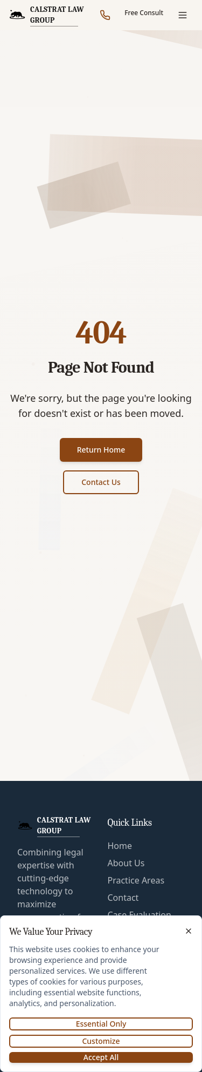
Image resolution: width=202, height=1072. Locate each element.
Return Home (101, 449)
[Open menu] (182, 15)
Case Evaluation (139, 915)
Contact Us (101, 482)
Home (120, 846)
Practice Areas (136, 880)
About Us (126, 863)
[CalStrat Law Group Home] (51, 15)
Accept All (101, 1057)
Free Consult (143, 12)
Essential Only (101, 1024)
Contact (123, 898)
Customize (101, 1041)
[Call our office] (105, 15)
